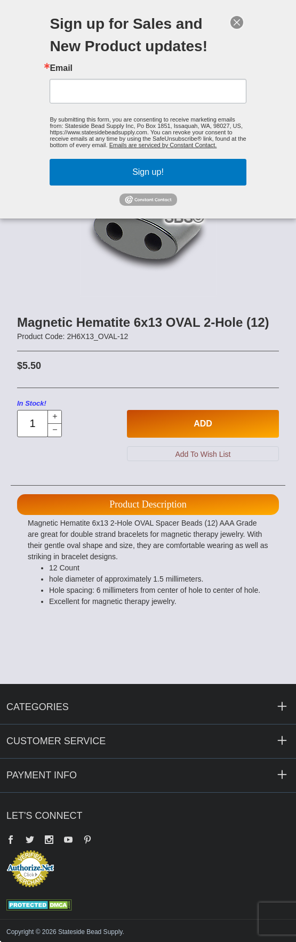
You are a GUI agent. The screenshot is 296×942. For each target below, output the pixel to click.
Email (61, 68)
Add (203, 423)
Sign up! (148, 171)
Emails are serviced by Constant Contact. (163, 145)
